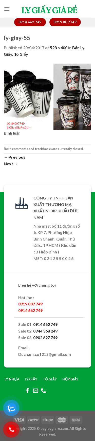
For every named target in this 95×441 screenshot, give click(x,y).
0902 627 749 (45, 337)
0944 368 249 (45, 330)
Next (11, 163)
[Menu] (7, 9)
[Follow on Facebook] (27, 391)
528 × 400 (58, 47)
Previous (14, 157)
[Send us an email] (35, 391)
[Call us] (43, 391)
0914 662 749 (45, 324)
